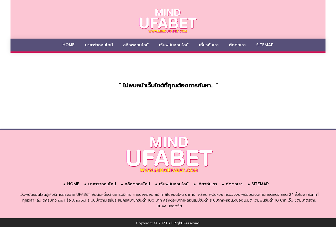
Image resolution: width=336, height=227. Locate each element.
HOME (68, 45)
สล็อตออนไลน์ (136, 45)
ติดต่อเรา (237, 45)
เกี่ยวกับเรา (209, 45)
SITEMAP (265, 45)
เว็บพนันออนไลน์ (173, 45)
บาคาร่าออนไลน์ (99, 45)
